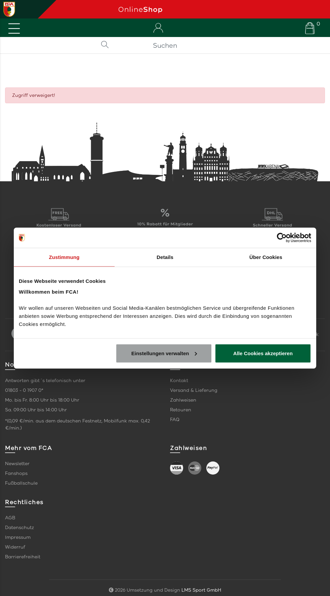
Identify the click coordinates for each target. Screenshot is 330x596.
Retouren (180, 410)
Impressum (18, 537)
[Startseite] (221, 9)
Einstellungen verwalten (164, 353)
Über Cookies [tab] (265, 257)
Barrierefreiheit (22, 557)
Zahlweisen (183, 400)
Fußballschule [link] (21, 483)
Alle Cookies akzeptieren (263, 353)
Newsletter (17, 464)
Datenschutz (19, 527)
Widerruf (15, 547)
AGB (10, 518)
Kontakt (179, 380)
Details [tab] (165, 257)
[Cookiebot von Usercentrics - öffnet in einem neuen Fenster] (281, 238)
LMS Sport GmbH (201, 590)
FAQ (174, 419)
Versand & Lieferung (193, 390)
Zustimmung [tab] (64, 257)
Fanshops (16, 473)
